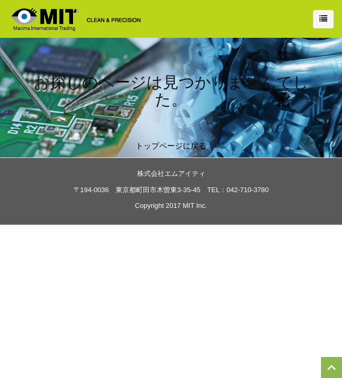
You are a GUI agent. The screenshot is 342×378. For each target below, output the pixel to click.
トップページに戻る (171, 145)
